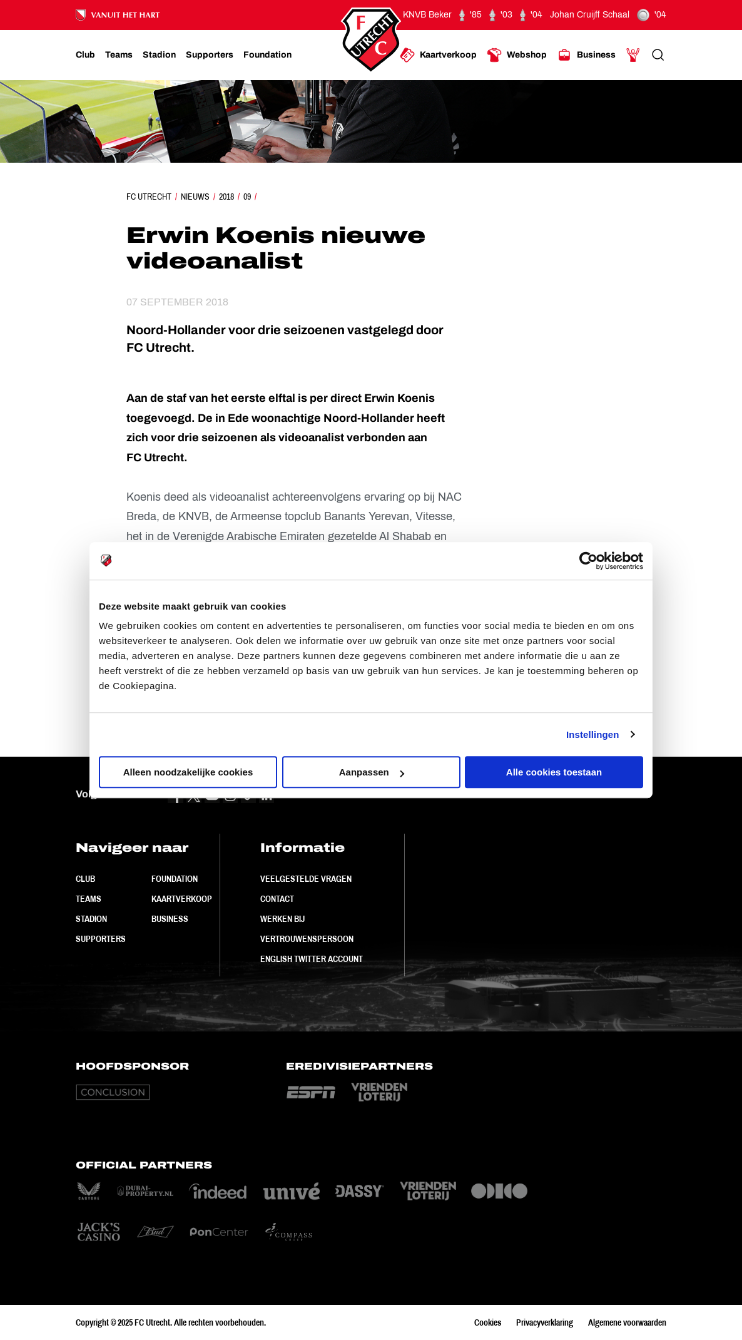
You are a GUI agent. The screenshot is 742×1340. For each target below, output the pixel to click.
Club (85, 878)
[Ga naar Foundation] (267, 55)
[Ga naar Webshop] (517, 55)
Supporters (101, 938)
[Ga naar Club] (85, 55)
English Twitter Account (311, 958)
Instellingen (592, 734)
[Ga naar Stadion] (159, 55)
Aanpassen (371, 772)
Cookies (487, 1322)
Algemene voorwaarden (627, 1322)
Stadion (91, 918)
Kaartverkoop (181, 898)
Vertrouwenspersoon (306, 938)
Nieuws (195, 196)
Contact (277, 898)
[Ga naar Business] (586, 55)
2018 (226, 196)
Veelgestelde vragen (306, 878)
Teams (88, 898)
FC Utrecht (148, 196)
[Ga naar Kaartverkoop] (438, 55)
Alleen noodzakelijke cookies (188, 772)
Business (169, 918)
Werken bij (282, 918)
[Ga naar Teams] (119, 55)
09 (247, 196)
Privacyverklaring (544, 1322)
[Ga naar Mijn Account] (633, 55)
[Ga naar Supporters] (209, 55)
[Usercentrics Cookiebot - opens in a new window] (588, 560)
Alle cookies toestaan (554, 772)
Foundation (174, 878)
